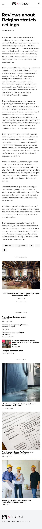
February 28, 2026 (7, 408)
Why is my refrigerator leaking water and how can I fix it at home (19, 405)
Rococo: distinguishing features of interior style (15, 326)
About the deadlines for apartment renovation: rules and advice (16, 501)
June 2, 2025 (21, 298)
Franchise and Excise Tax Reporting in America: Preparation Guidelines (17, 453)
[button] (16, 302)
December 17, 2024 (8, 353)
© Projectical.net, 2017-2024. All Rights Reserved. (17, 521)
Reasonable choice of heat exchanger (13, 333)
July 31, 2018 (5, 329)
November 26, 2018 (8, 30)
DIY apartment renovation (12, 351)
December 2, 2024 (8, 337)
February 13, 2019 (7, 321)
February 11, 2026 (7, 456)
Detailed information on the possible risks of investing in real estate (25, 342)
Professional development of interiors (14, 318)
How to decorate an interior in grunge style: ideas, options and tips (21, 294)
